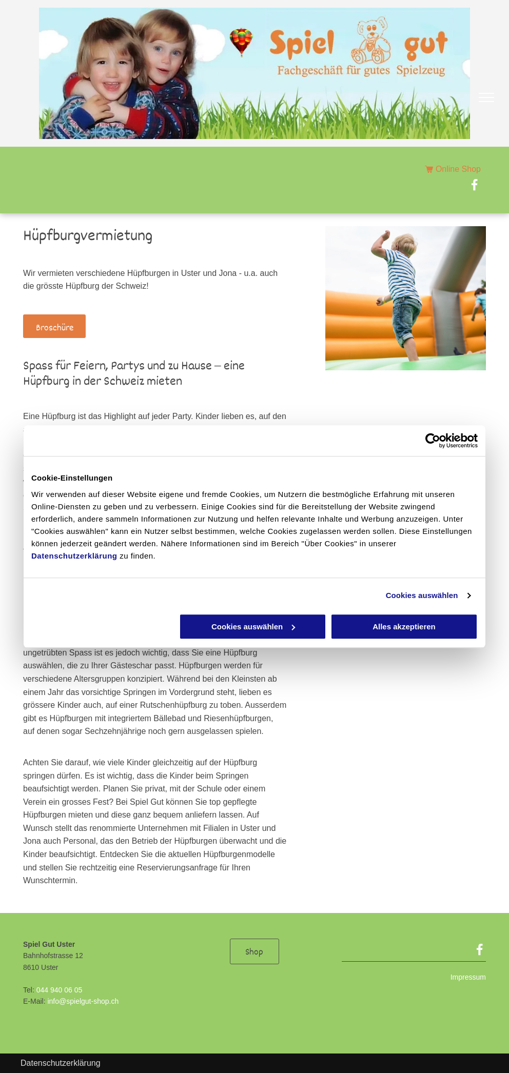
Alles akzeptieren (404, 626)
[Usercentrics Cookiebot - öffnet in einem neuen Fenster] (433, 440)
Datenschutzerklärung (74, 555)
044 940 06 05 (59, 990)
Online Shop (458, 169)
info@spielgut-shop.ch (83, 1001)
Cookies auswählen (422, 595)
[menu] (486, 97)
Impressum (468, 977)
